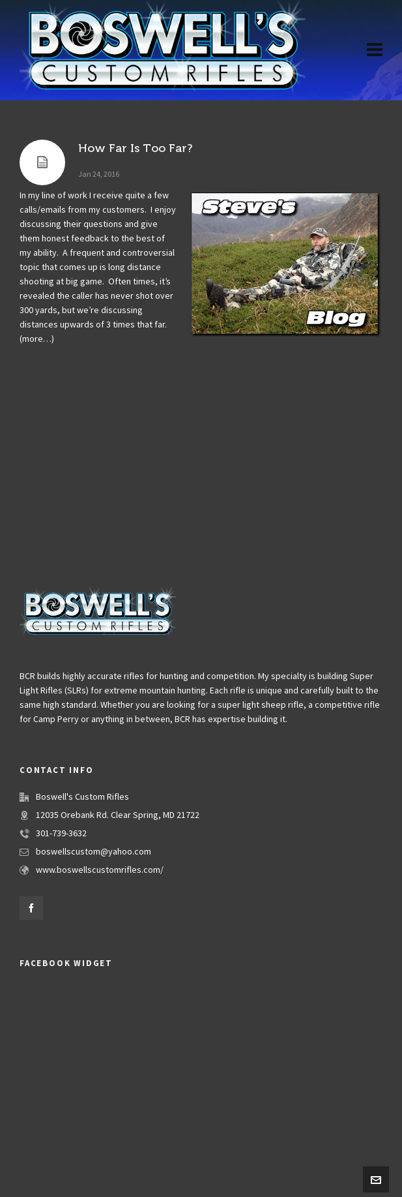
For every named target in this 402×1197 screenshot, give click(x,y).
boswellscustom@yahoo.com (93, 852)
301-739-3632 (61, 833)
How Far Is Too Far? (135, 148)
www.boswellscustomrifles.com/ (100, 870)
